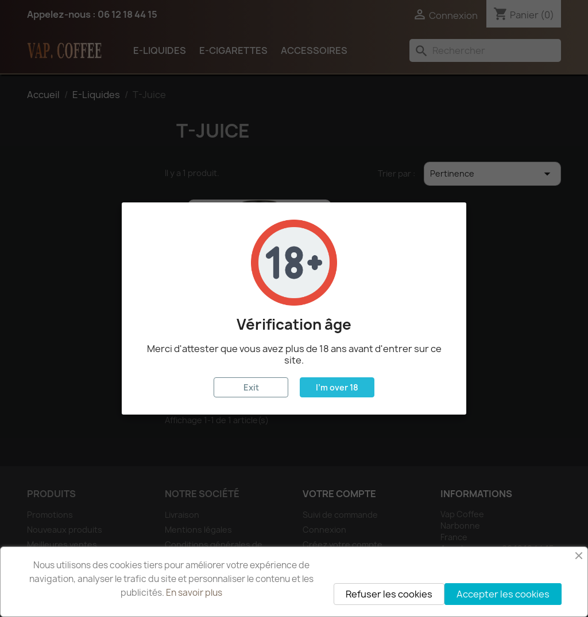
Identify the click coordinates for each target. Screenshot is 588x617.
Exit (251, 387)
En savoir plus (194, 593)
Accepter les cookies (503, 594)
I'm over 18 (337, 387)
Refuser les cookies (389, 594)
